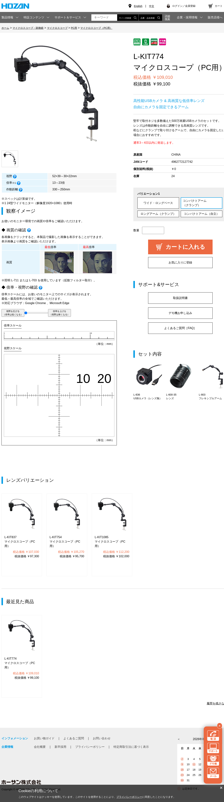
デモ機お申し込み (180, 313)
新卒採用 (60, 746)
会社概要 (40, 746)
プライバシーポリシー (90, 746)
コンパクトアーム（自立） (201, 213)
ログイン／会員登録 (183, 5)
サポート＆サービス (68, 17)
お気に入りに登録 (180, 262)
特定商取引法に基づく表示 (131, 746)
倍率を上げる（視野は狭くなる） (59, 313)
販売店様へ (215, 17)
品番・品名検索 (150, 17)
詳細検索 (167, 17)
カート (219, 5)
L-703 (33, 280)
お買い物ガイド (44, 738)
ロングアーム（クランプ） (158, 213)
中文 (151, 6)
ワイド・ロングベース (158, 202)
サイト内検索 (128, 17)
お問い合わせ (102, 738)
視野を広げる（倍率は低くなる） (13, 313)
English (138, 6)
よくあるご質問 (73, 738)
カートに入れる (185, 247)
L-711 (15, 280)
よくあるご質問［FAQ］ (180, 328)
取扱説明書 (180, 297)
